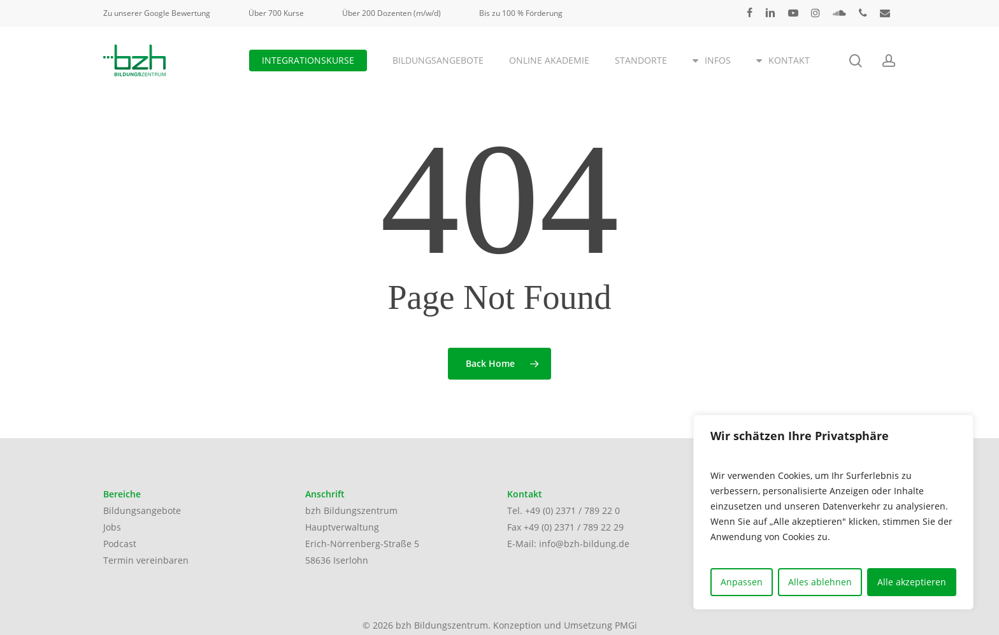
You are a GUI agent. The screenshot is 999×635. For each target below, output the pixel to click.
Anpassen (742, 582)
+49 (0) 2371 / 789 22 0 (572, 510)
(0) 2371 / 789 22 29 (583, 527)
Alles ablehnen (820, 582)
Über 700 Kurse (276, 13)
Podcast (119, 544)
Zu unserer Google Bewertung (156, 13)
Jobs (112, 527)
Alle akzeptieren (911, 582)
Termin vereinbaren (146, 560)
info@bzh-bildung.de (584, 544)
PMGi (626, 625)
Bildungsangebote (142, 510)
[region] (833, 512)
